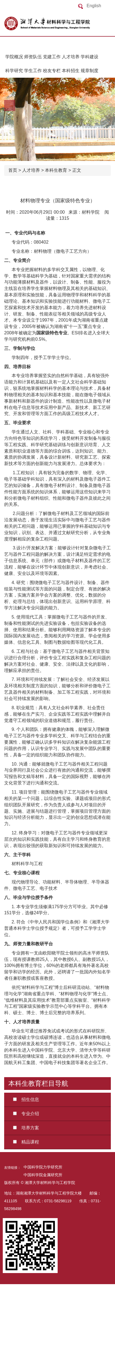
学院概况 (14, 56)
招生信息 (23, 1099)
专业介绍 (23, 1113)
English (94, 5)
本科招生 (71, 70)
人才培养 (71, 56)
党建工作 (52, 56)
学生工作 (33, 70)
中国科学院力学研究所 (43, 1167)
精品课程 (23, 1142)
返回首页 (59, 23)
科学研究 (14, 70)
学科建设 (89, 56)
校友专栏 (52, 70)
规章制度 (89, 70)
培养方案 (23, 1127)
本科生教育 (56, 170)
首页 (12, 170)
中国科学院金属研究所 (43, 1175)
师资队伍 (33, 56)
